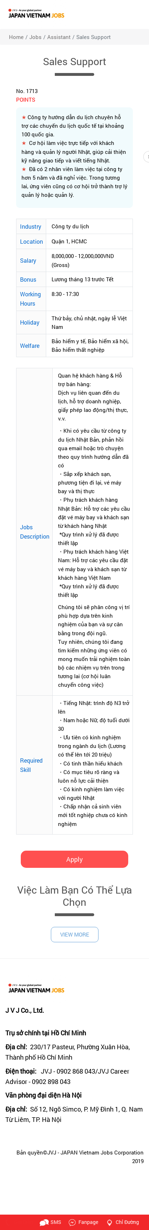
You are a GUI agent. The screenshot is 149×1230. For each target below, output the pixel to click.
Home (16, 36)
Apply (74, 859)
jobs (35, 36)
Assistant (59, 36)
